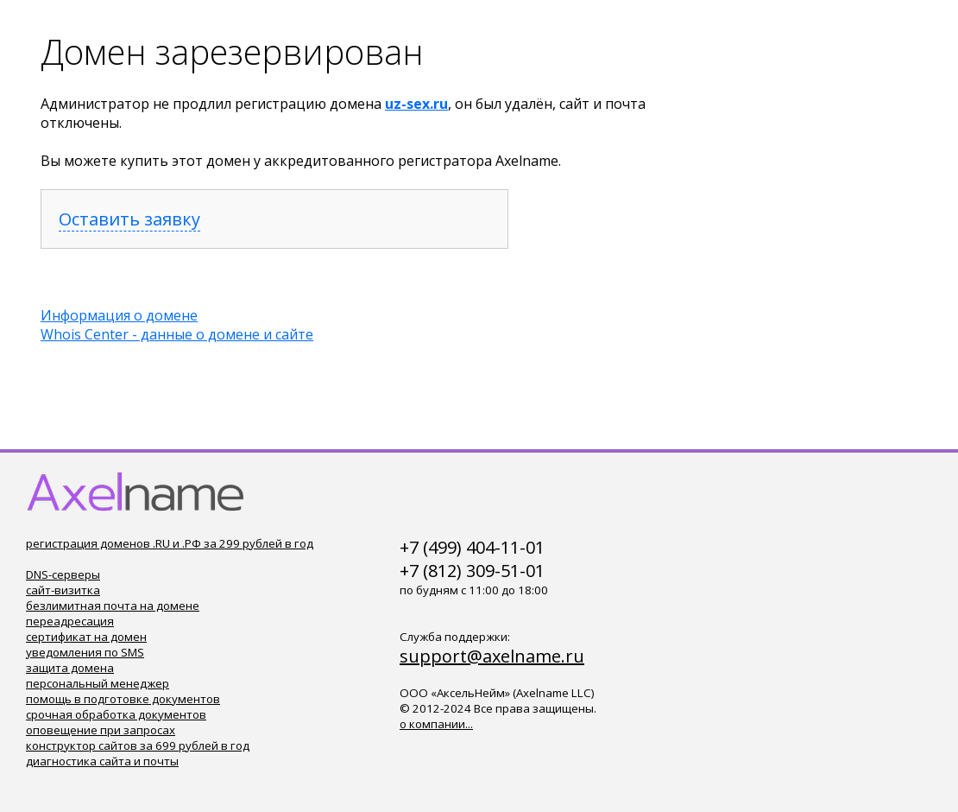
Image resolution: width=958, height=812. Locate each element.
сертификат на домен (86, 636)
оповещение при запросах (100, 730)
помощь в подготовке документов (123, 699)
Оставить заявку (129, 219)
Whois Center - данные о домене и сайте (177, 334)
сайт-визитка (63, 590)
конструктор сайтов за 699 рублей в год (137, 745)
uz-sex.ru (416, 103)
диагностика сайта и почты (102, 761)
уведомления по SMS (85, 652)
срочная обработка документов (116, 714)
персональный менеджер (97, 683)
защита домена (70, 668)
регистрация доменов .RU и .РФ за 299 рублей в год (169, 543)
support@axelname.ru (492, 656)
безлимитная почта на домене (112, 605)
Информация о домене (119, 315)
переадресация (70, 621)
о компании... (436, 724)
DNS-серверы (63, 574)
